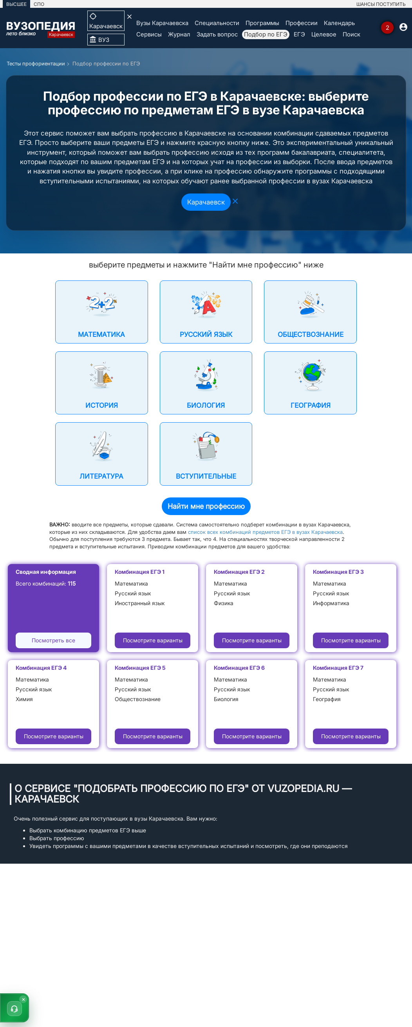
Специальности (217, 23)
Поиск (351, 34)
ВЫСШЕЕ (16, 4)
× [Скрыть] (23, 999)
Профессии (302, 23)
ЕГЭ (299, 34)
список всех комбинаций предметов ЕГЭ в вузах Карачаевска (265, 532)
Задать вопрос (217, 34)
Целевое (323, 34)
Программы (262, 23)
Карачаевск (206, 202)
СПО (39, 4)
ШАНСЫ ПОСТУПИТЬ (381, 4)
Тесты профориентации (36, 63)
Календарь (339, 23)
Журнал (179, 34)
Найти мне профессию (206, 506)
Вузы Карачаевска (162, 23)
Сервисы (149, 34)
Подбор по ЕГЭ (265, 34)
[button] (14, 1007)
